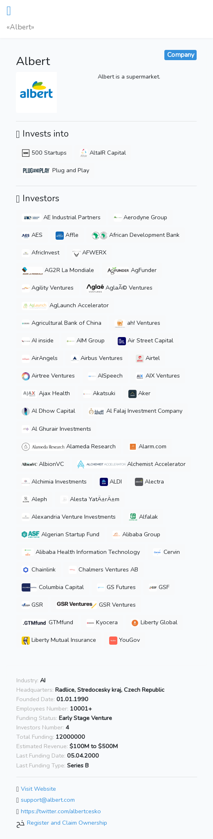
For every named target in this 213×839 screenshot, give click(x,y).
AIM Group (86, 340)
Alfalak (143, 517)
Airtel (148, 358)
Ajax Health (46, 393)
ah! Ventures (137, 323)
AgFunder (132, 270)
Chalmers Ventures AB (103, 569)
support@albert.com (48, 800)
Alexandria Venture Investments (69, 517)
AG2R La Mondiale (58, 270)
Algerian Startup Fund (60, 534)
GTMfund (47, 622)
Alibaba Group (136, 534)
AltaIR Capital (103, 152)
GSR (32, 605)
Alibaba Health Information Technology (81, 552)
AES (32, 235)
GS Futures (116, 587)
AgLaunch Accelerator (65, 305)
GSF (159, 587)
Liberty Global (154, 622)
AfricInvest (40, 252)
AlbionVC (43, 464)
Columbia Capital (53, 587)
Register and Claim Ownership (67, 823)
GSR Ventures (96, 605)
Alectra (149, 481)
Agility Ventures (48, 287)
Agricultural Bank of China (61, 323)
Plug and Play (55, 170)
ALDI (111, 481)
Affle (67, 235)
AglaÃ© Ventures (119, 287)
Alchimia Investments (54, 481)
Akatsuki (99, 393)
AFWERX (89, 252)
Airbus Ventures (97, 358)
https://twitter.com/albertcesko (61, 811)
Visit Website (38, 789)
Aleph (34, 499)
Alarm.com (147, 446)
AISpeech (105, 375)
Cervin (166, 552)
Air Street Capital (145, 340)
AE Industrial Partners (61, 217)
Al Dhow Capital (48, 411)
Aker (139, 393)
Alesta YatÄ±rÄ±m (89, 499)
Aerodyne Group (140, 217)
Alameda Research (69, 446)
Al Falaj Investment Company (135, 411)
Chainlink (39, 569)
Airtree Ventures (48, 375)
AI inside (38, 340)
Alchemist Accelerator (131, 464)
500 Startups (44, 152)
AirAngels (40, 358)
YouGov (124, 640)
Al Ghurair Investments (56, 429)
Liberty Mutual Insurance (59, 640)
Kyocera (102, 622)
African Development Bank (135, 235)
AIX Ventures (158, 375)
